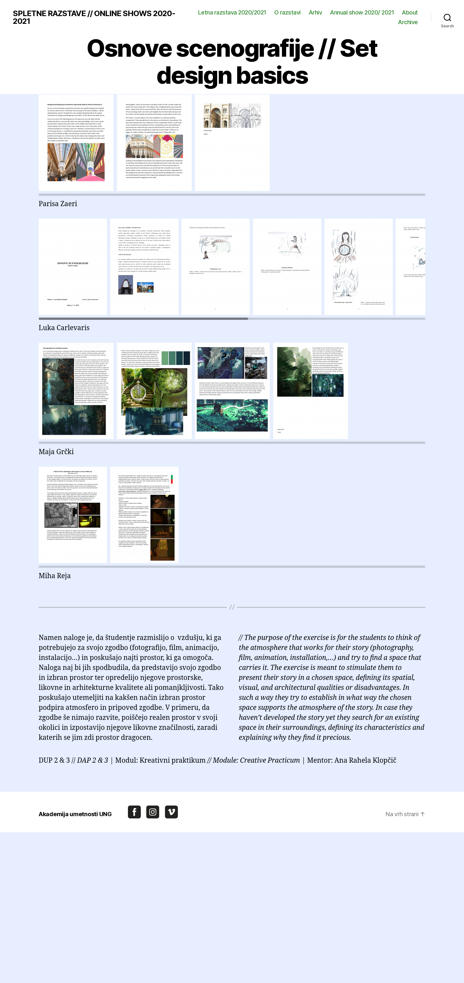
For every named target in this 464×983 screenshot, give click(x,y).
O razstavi (287, 12)
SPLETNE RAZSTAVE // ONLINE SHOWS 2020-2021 (94, 17)
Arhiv (315, 12)
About (410, 12)
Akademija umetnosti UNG (75, 814)
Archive (408, 22)
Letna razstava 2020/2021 (232, 12)
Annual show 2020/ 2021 (362, 12)
